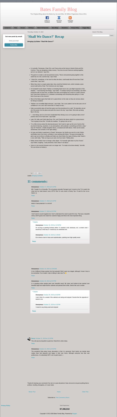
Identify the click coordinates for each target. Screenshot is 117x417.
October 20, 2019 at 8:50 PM (52, 295)
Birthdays (31, 27)
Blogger (74, 413)
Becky (33, 338)
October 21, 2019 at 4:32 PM (52, 304)
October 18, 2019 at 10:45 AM (48, 268)
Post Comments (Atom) (62, 397)
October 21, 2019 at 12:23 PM (44, 338)
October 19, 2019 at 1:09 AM (52, 235)
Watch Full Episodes (42, 27)
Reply (33, 195)
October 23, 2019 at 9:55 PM (47, 349)
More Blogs (55, 27)
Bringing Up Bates (37, 175)
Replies (35, 222)
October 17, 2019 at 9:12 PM (47, 187)
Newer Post (32, 391)
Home (59, 391)
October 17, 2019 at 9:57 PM (47, 211)
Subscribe (13, 45)
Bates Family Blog (58, 9)
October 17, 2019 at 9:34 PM (47, 201)
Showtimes (65, 27)
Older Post (85, 391)
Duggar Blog (86, 27)
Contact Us (8, 27)
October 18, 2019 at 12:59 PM (52, 225)
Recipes (23, 27)
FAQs (15, 27)
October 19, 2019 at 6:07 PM (47, 281)
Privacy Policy (75, 27)
